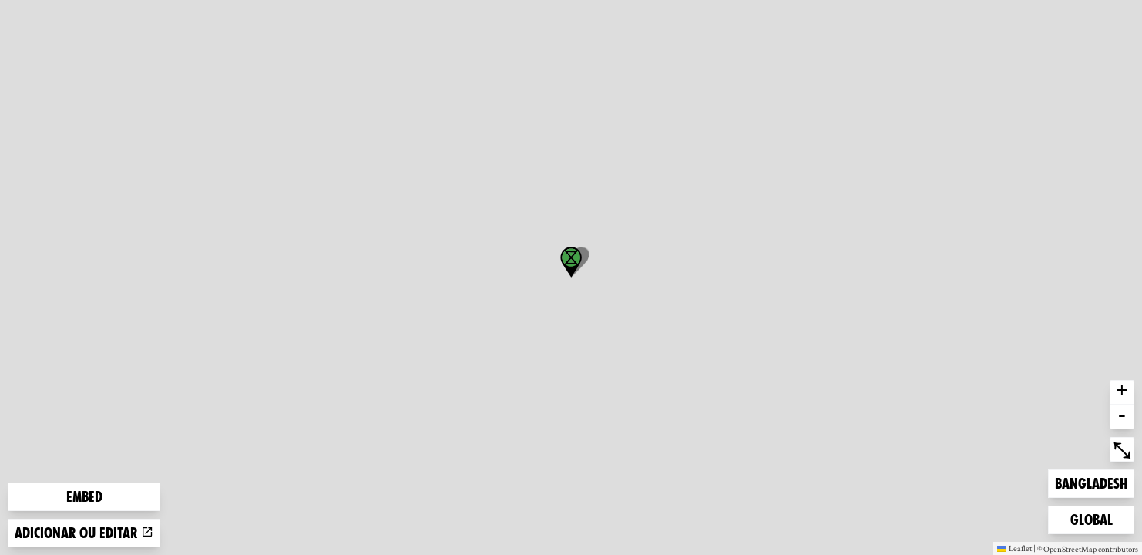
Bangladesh (1090, 482)
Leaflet (1014, 548)
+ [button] (1122, 392)
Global (1095, 518)
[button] (571, 262)
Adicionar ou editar (84, 533)
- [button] (1122, 417)
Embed (84, 497)
